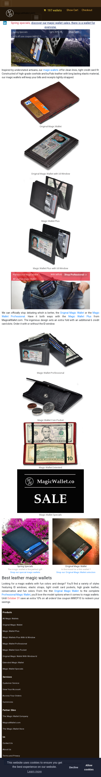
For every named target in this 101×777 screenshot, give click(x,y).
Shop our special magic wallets (25, 572)
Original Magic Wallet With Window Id (20, 656)
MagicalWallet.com (20, 13)
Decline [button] (73, 767)
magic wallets (51, 70)
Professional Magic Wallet (16, 594)
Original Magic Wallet (51, 126)
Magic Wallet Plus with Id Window (50, 268)
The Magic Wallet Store (13, 729)
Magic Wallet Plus (50, 221)
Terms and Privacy (11, 756)
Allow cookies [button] (89, 767)
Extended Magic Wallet (13, 662)
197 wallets (54, 10)
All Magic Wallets (10, 618)
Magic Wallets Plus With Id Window (19, 637)
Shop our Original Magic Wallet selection (75, 572)
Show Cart (72, 10)
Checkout (87, 10)
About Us (7, 749)
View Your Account (11, 689)
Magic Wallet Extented (50, 467)
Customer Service (11, 683)
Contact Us (8, 743)
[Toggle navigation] (7, 3)
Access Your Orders (12, 696)
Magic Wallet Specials (50, 514)
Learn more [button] (34, 771)
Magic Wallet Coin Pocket (51, 420)
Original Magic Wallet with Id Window (50, 173)
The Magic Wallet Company (15, 716)
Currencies (8, 702)
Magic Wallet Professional (50, 372)
